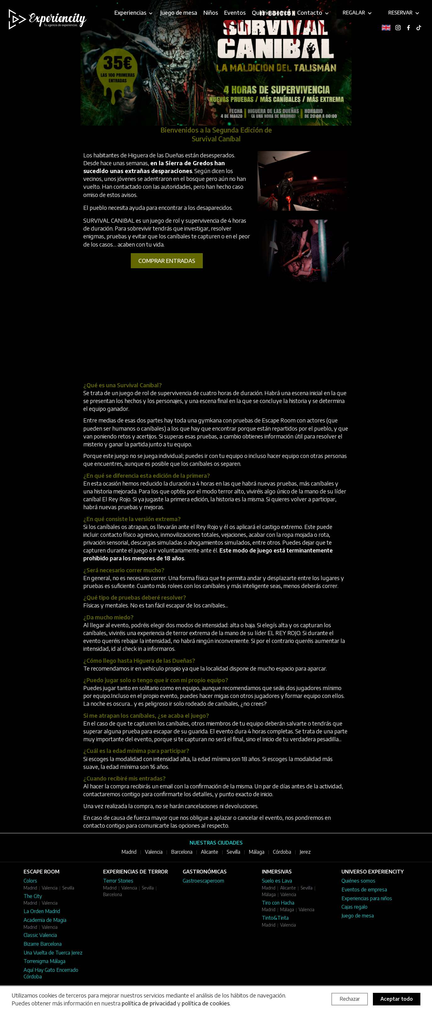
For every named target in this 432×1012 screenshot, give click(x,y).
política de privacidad (149, 1003)
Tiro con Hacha (278, 903)
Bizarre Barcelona (43, 944)
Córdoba (282, 852)
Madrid (128, 852)
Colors (30, 881)
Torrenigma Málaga (44, 961)
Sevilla (233, 852)
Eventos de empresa (364, 889)
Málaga (256, 852)
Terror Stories (118, 881)
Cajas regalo (354, 907)
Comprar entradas (166, 260)
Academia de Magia (45, 920)
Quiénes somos (358, 881)
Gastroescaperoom (203, 881)
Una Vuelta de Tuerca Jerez (53, 952)
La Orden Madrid (42, 911)
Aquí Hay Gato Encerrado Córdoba (51, 973)
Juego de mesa (357, 915)
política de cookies (206, 1003)
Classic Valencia (40, 935)
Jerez (305, 852)
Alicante (209, 852)
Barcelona (181, 852)
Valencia (154, 852)
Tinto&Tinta (275, 918)
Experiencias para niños (366, 898)
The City (33, 896)
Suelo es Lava (277, 881)
